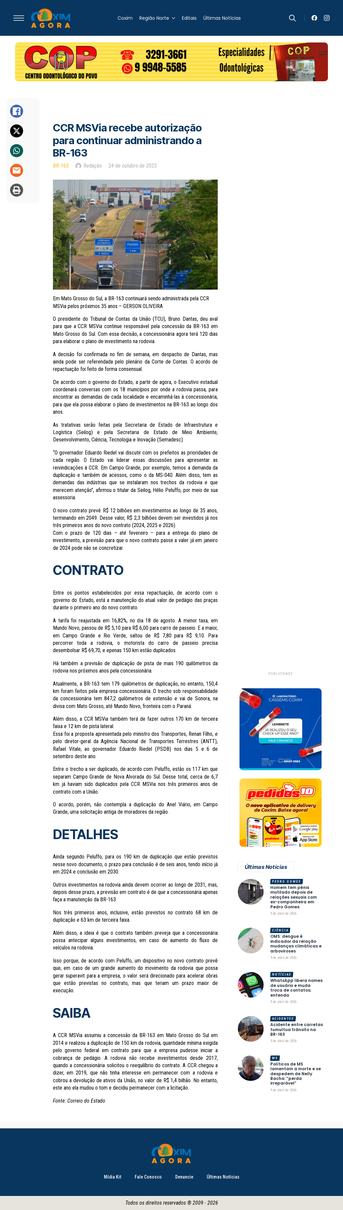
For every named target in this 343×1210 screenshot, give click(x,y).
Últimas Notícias (222, 18)
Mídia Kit (112, 1177)
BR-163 (61, 166)
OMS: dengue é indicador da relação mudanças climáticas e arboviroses (296, 943)
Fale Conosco (148, 1177)
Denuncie (184, 1177)
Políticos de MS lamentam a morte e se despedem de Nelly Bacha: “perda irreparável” (295, 1074)
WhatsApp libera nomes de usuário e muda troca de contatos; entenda (296, 988)
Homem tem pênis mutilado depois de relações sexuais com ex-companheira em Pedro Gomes (293, 897)
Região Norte (154, 18)
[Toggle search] (292, 18)
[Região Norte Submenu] (172, 18)
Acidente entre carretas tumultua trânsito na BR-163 (296, 1029)
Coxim (125, 18)
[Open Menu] (18, 18)
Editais (189, 18)
